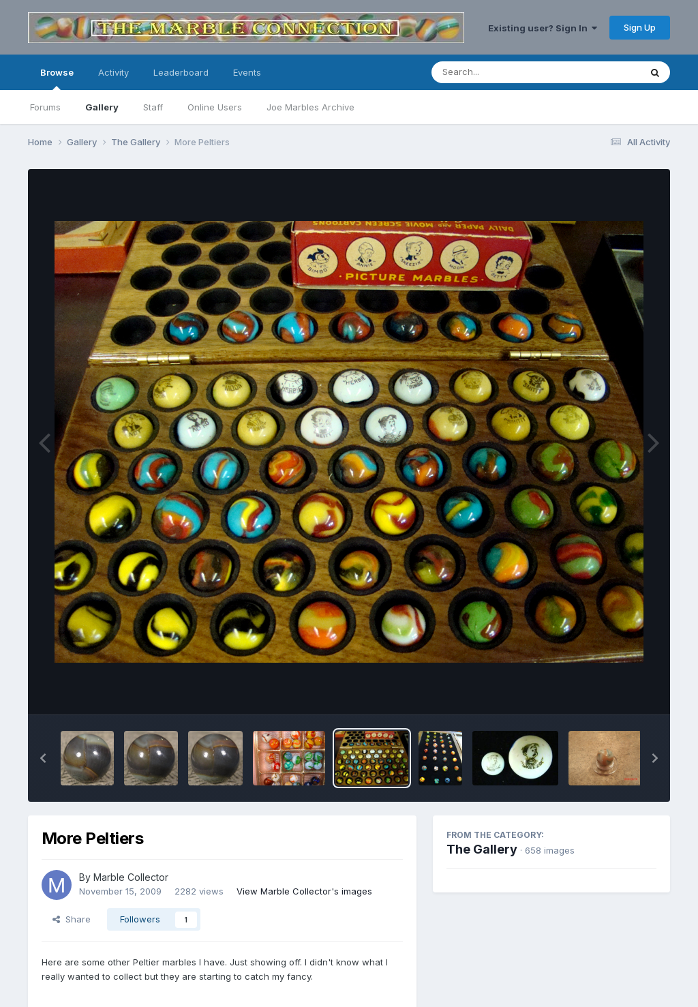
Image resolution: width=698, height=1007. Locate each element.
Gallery (102, 107)
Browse (57, 78)
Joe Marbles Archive (310, 107)
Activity (113, 72)
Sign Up (640, 27)
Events (247, 72)
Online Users (214, 107)
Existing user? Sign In (542, 27)
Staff (153, 107)
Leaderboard (181, 72)
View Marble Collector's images (304, 891)
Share (71, 919)
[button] (43, 758)
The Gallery (481, 849)
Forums (45, 107)
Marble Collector (130, 877)
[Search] (498, 72)
